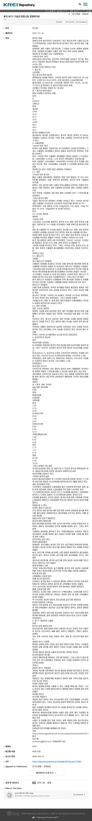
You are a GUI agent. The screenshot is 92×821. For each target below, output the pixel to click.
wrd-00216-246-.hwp (24, 793)
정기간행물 (76, 14)
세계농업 (85, 14)
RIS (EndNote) (81, 22)
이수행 (35, 28)
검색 (80, 4)
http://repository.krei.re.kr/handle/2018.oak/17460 (56, 762)
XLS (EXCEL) (70, 22)
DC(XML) (59, 22)
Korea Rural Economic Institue (19, 5)
